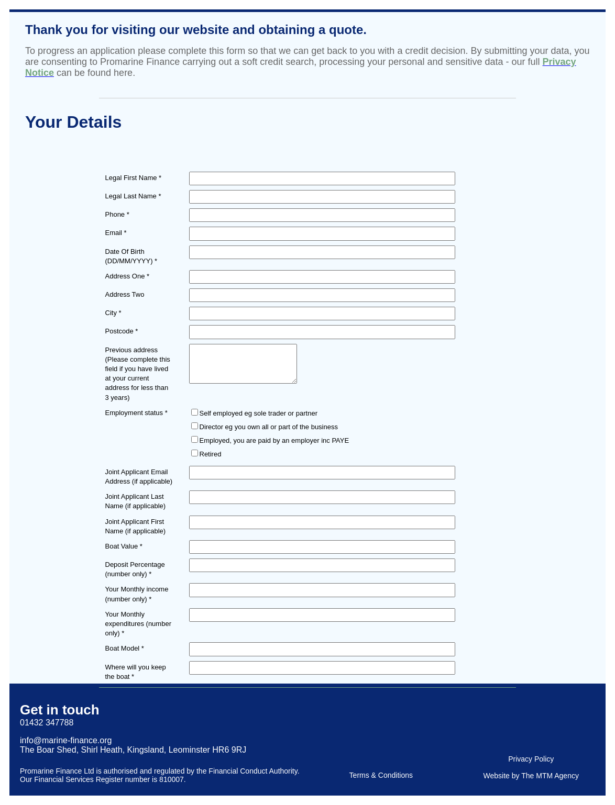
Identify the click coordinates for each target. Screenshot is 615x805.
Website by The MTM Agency (531, 776)
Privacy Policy (531, 759)
